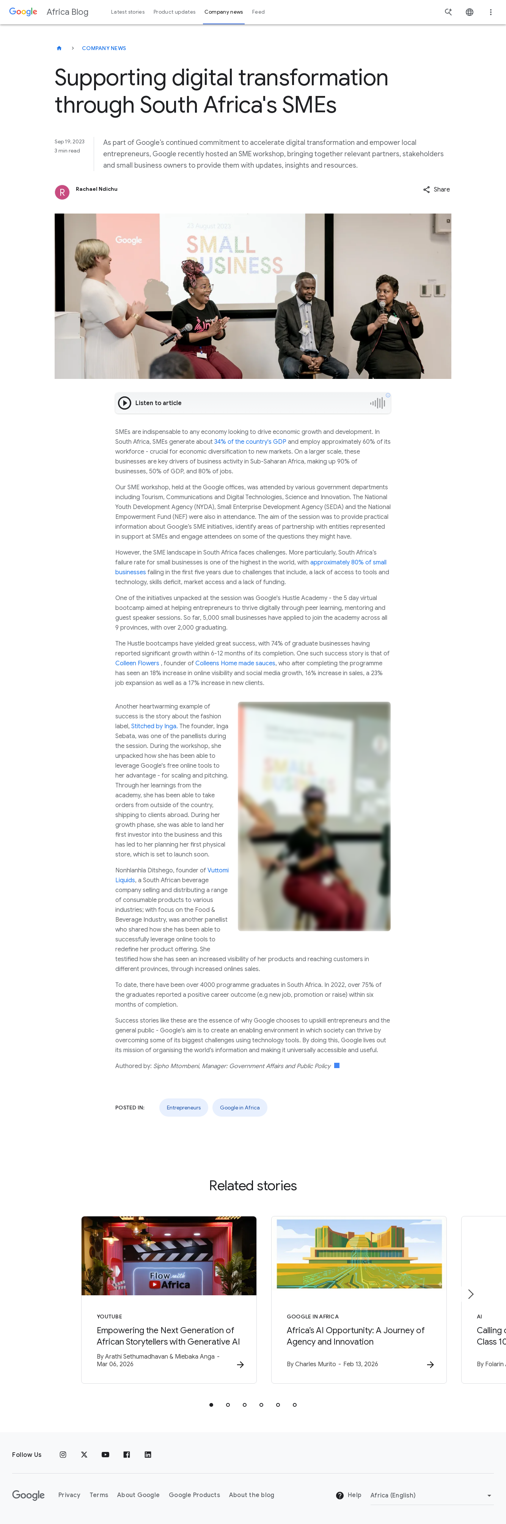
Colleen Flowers (137, 663)
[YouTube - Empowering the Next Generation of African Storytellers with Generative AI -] (153, 1299)
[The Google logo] (28, 1495)
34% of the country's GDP (250, 442)
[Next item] (470, 1294)
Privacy (69, 1495)
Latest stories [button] (128, 12)
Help (348, 1495)
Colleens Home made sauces (235, 663)
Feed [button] (258, 12)
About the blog (252, 1495)
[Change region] (432, 1495)
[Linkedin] (148, 1455)
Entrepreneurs (184, 1107)
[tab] (211, 1405)
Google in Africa (240, 1107)
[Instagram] (63, 1455)
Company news (104, 48)
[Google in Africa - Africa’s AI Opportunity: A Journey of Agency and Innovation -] (352, 1299)
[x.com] (84, 1455)
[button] (436, 189)
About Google (138, 1495)
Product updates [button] (174, 12)
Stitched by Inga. (154, 726)
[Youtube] (105, 1455)
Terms (99, 1495)
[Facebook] (127, 1455)
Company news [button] (223, 12)
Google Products (194, 1495)
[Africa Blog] (59, 48)
